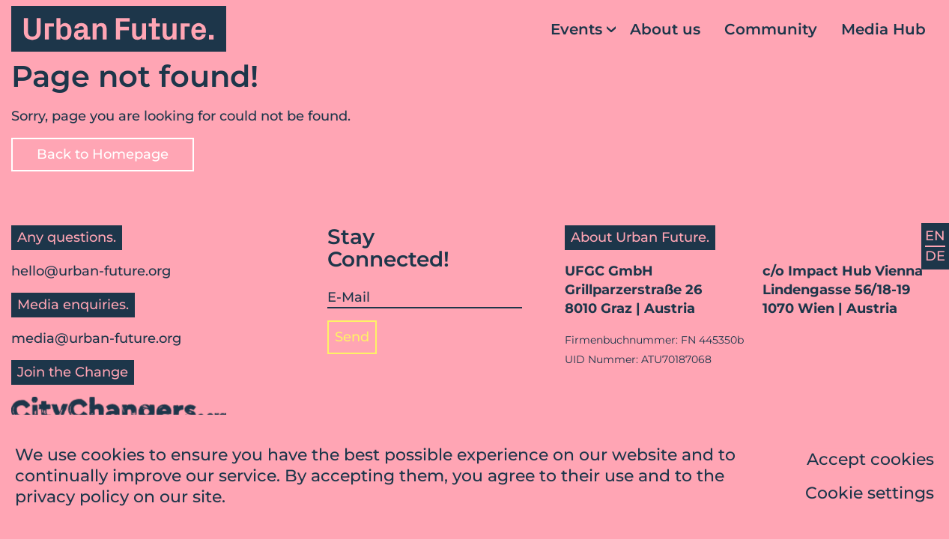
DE (935, 256)
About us (665, 29)
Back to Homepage (103, 154)
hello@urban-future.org (91, 271)
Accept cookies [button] (870, 461)
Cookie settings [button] (869, 495)
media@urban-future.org (96, 338)
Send (352, 337)
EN (935, 236)
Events (576, 29)
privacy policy (72, 499)
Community (770, 29)
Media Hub (883, 29)
